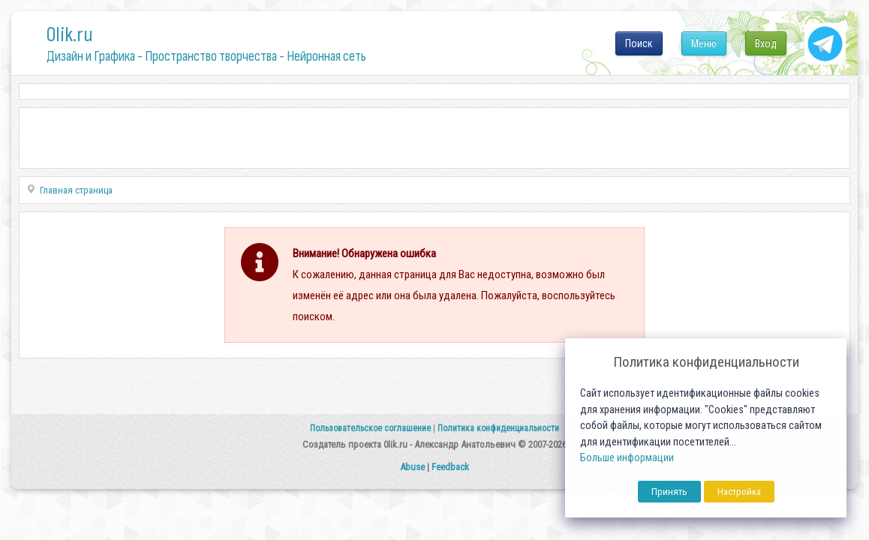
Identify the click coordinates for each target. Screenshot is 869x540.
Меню (704, 44)
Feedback (450, 466)
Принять (669, 491)
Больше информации (627, 458)
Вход (766, 44)
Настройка (739, 491)
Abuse (412, 466)
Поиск (639, 44)
